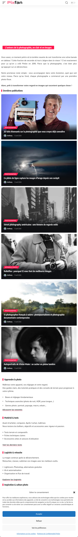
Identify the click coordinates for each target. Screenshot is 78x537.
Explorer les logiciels (12, 479)
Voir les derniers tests (12, 445)
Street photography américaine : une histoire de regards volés (31, 224)
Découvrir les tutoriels (12, 409)
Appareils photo (11, 267)
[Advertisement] (39, 24)
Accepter (39, 514)
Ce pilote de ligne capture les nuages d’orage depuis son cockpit (31, 178)
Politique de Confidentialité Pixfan (48, 534)
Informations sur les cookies (26, 534)
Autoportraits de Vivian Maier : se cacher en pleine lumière (29, 364)
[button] (74, 492)
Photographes (10, 127)
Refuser (39, 521)
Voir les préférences (39, 528)
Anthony (9, 136)
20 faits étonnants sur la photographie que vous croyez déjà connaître (34, 131)
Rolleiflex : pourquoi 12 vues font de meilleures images (27, 271)
